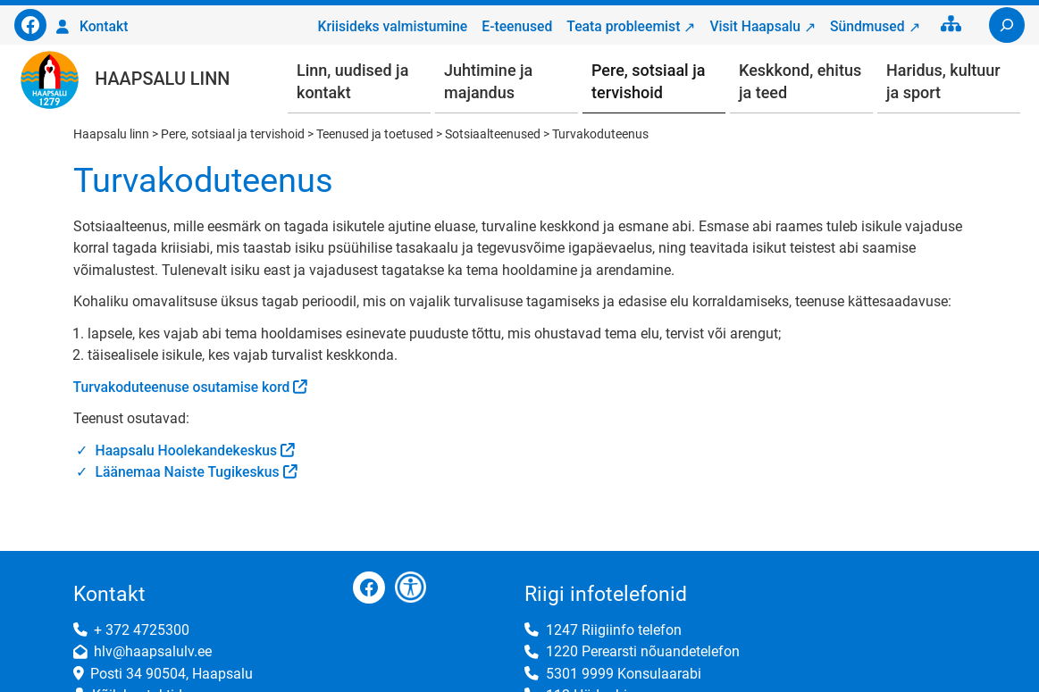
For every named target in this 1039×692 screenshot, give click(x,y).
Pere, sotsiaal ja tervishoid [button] (648, 81)
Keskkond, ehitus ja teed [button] (800, 81)
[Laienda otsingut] (1007, 25)
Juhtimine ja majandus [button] (488, 81)
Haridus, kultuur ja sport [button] (943, 81)
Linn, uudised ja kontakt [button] (352, 81)
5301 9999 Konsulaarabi (623, 673)
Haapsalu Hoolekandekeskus (187, 450)
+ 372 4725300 (141, 629)
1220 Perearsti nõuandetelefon (643, 651)
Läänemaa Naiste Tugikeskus (188, 471)
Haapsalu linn (162, 79)
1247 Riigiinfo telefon (614, 629)
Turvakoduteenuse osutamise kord (181, 387)
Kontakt (104, 26)
